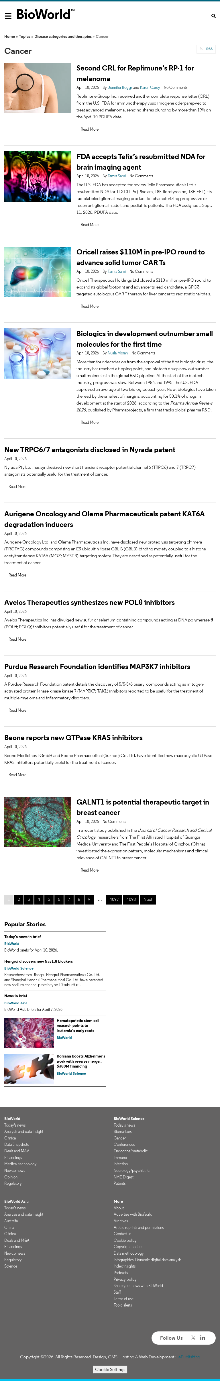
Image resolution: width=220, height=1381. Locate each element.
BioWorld (11, 943)
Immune (120, 1157)
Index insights (124, 1266)
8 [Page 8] (79, 899)
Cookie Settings (110, 1369)
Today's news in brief (22, 936)
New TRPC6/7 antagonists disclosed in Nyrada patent (89, 449)
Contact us (122, 1233)
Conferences (124, 1144)
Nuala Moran (118, 353)
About (119, 1208)
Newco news (14, 1170)
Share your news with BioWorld (138, 1285)
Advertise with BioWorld (133, 1214)
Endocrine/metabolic (131, 1151)
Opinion (10, 1177)
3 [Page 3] (29, 899)
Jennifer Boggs (120, 87)
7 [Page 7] (69, 899)
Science (10, 1266)
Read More (90, 129)
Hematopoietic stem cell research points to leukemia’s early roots (78, 1025)
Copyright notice (128, 1246)
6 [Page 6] (59, 899)
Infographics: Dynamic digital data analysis (147, 1259)
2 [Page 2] (19, 899)
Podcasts (121, 1272)
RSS (209, 48)
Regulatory (13, 1183)
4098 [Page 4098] (131, 899)
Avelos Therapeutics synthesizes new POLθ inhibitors (89, 602)
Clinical (10, 1138)
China (9, 1227)
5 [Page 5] (49, 899)
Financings (13, 1157)
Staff (117, 1292)
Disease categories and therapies (63, 36)
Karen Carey (150, 87)
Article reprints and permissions (139, 1227)
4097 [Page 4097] (114, 899)
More (118, 1201)
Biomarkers (122, 1131)
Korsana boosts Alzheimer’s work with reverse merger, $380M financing (81, 1061)
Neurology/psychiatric (132, 1170)
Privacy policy (125, 1279)
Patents (119, 1183)
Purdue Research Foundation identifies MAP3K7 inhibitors (97, 666)
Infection (121, 1163)
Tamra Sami (117, 175)
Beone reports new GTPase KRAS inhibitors (73, 737)
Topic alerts (123, 1305)
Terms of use (123, 1298)
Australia (11, 1220)
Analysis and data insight (23, 1131)
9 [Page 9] (89, 899)
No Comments (175, 87)
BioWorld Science (19, 968)
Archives (121, 1220)
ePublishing (189, 1357)
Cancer (120, 1138)
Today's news (14, 1125)
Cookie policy (125, 1240)
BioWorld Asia (15, 1003)
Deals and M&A (17, 1151)
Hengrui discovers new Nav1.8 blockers (38, 961)
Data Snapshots (16, 1144)
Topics (24, 36)
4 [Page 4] (39, 899)
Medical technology (20, 1163)
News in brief (15, 996)
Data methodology (129, 1253)
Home (9, 36)
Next (148, 899)
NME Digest (123, 1177)
